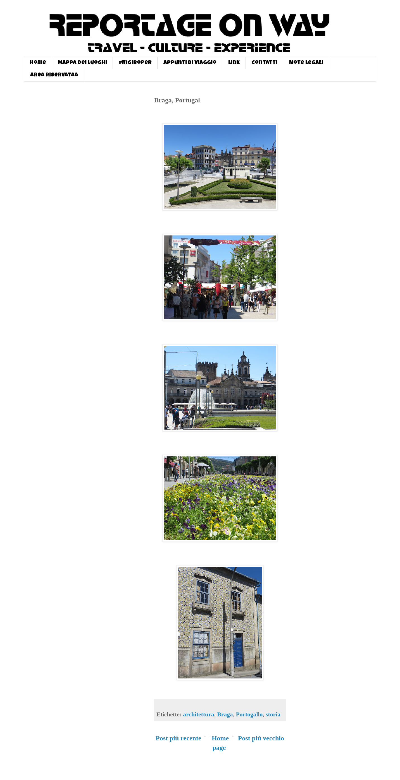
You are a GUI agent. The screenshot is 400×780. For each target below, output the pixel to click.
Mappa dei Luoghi (82, 63)
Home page (220, 743)
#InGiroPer (135, 63)
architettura (198, 714)
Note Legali (306, 63)
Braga (225, 714)
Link (234, 63)
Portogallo (249, 714)
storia (273, 714)
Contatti (264, 63)
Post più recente (178, 738)
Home (38, 63)
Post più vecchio (261, 738)
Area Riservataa (54, 75)
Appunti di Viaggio (189, 63)
